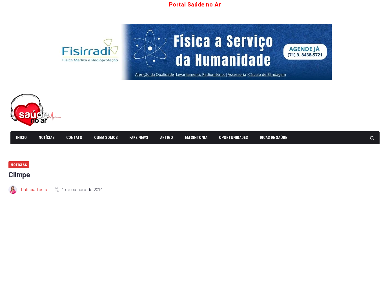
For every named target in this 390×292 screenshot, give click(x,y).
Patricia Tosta (34, 189)
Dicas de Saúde (273, 137)
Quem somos (106, 137)
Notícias (47, 137)
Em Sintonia (196, 137)
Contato (74, 137)
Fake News (138, 137)
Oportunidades (233, 137)
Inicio (21, 137)
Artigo (166, 137)
